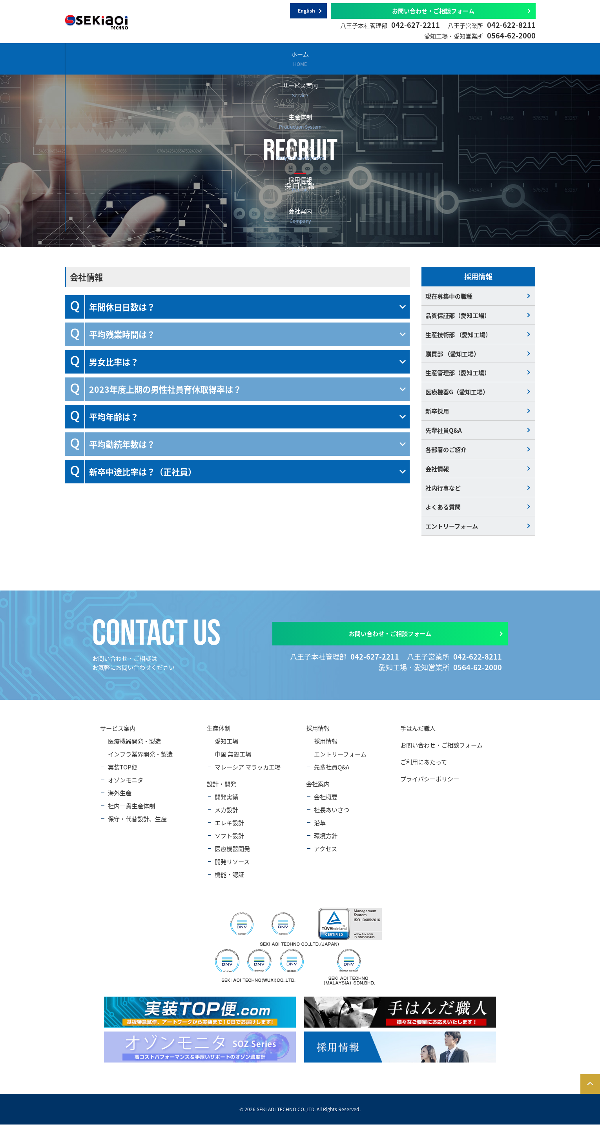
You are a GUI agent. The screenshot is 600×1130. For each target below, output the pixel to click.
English (306, 11)
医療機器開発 (232, 854)
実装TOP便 (122, 772)
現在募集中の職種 (448, 296)
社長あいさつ (331, 815)
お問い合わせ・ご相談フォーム (433, 10)
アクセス (325, 854)
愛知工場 (226, 746)
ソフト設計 (229, 841)
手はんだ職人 (418, 733)
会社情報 (437, 472)
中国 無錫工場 (233, 759)
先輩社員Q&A (443, 433)
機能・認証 (229, 880)
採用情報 (416, 58)
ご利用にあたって (423, 767)
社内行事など (443, 492)
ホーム (104, 58)
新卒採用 (437, 413)
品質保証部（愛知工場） (457, 315)
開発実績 (226, 802)
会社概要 (325, 802)
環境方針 (325, 841)
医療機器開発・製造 (134, 746)
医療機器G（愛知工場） (457, 394)
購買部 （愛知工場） (452, 354)
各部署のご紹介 (446, 452)
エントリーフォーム (451, 531)
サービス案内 (182, 58)
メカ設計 (226, 815)
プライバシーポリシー (429, 784)
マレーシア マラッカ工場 (248, 772)
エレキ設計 (229, 828)
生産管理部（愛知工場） (457, 374)
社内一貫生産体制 (131, 811)
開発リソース (232, 867)
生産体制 (260, 58)
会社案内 (494, 58)
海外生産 (119, 798)
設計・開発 (338, 58)
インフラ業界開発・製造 (140, 759)
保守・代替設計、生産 (137, 824)
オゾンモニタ (125, 785)
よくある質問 (443, 511)
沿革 (320, 828)
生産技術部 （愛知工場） (458, 335)
